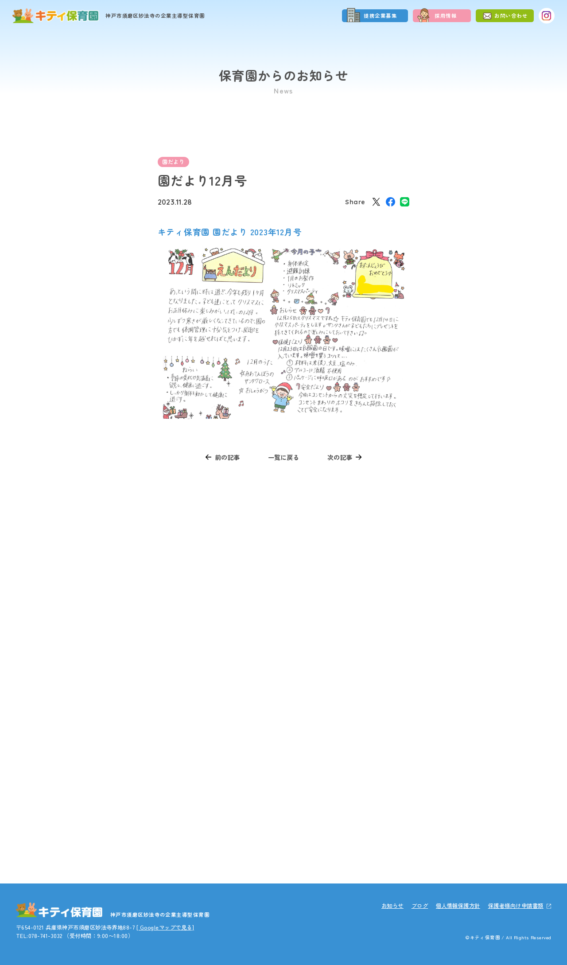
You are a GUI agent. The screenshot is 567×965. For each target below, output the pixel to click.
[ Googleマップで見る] (165, 927)
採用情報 (446, 15)
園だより (173, 162)
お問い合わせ (511, 15)
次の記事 (339, 457)
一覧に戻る (283, 457)
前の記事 (227, 457)
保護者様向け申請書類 (516, 905)
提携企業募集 (380, 15)
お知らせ (392, 905)
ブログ (420, 905)
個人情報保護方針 (458, 905)
